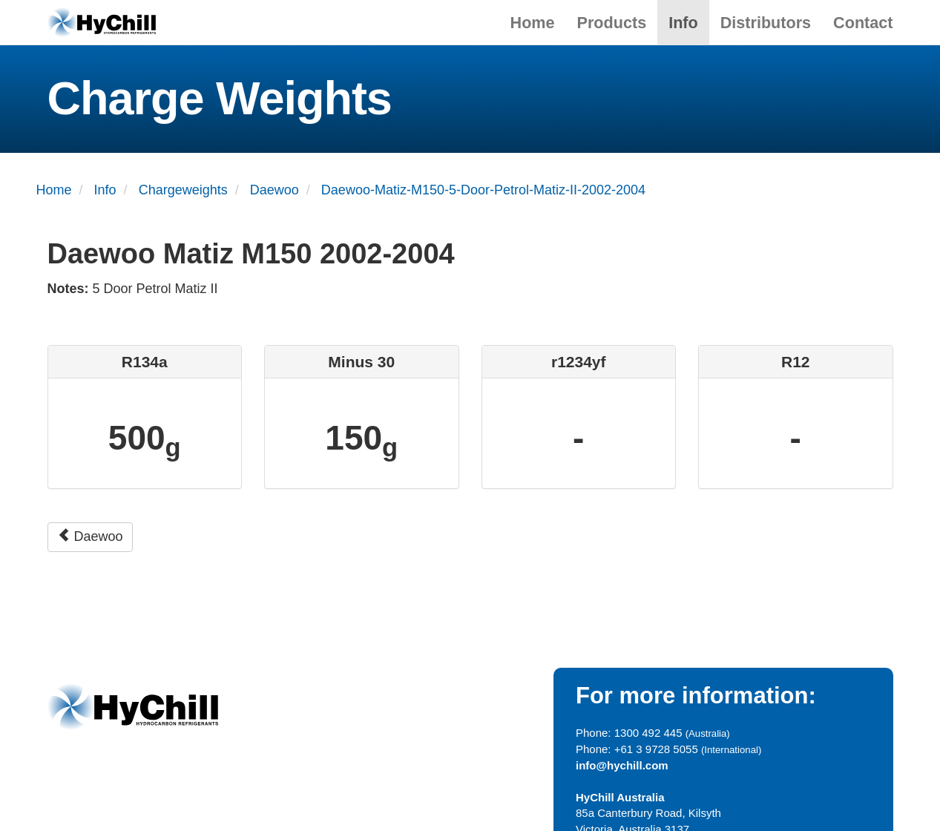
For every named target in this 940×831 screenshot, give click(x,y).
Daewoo (90, 536)
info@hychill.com (622, 765)
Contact (863, 22)
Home (532, 22)
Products (612, 22)
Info (683, 22)
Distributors (765, 22)
